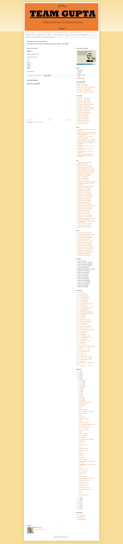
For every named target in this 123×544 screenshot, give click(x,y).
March (80, 397)
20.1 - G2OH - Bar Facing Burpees (85, 326)
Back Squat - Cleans (83, 469)
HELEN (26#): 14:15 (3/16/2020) (84, 194)
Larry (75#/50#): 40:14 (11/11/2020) (85, 136)
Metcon (80, 415)
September (81, 385)
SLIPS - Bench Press (83, 471)
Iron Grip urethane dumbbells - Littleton (87, 424)
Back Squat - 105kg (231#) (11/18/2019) (86, 109)
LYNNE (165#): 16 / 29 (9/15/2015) (85, 216)
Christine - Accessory (83, 433)
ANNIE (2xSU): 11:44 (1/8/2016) (84, 162)
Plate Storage (81, 454)
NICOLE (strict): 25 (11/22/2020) (84, 227)
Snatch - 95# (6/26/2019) (83, 84)
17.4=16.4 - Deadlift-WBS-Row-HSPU (85, 307)
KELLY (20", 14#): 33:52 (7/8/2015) (85, 215)
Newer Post (29, 119)
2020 (79, 499)
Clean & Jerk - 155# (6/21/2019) (84, 88)
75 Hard (80, 493)
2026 (79, 371)
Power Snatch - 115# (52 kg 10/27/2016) (86, 87)
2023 (79, 376)
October (81, 384)
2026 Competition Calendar (44, 32)
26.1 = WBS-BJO (81, 361)
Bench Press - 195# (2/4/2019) (84, 101)
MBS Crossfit (80, 517)
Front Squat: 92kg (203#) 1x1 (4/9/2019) (86, 234)
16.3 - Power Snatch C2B (83, 297)
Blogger (67, 537)
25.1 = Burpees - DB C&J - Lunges (85, 356)
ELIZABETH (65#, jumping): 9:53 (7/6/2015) (87, 181)
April (80, 395)
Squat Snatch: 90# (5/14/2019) (84, 255)
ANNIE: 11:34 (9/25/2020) (83, 164)
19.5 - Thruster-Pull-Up (82, 324)
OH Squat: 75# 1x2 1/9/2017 (84, 239)
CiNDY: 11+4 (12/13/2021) (83, 180)
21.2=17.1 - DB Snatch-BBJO (84, 336)
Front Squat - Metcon (83, 450)
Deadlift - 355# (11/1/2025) (83, 114)
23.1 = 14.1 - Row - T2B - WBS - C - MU (86, 345)
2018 (79, 503)
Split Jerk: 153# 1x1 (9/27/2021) (84, 250)
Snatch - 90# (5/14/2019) (83, 85)
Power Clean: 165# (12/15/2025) (84, 242)
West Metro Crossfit (82, 516)
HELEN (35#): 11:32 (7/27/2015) (84, 197)
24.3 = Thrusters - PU (82, 354)
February (81, 398)
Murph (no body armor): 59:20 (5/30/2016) (86, 141)
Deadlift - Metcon (82, 472)
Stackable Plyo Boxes (83, 404)
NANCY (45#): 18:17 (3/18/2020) (84, 225)
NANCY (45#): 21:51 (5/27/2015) (84, 223)
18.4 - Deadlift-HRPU (82, 315)
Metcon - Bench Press (83, 409)
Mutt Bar (80, 420)
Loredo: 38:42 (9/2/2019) (83, 138)
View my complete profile (39, 529)
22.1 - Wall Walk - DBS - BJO (84, 340)
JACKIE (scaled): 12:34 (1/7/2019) (85, 207)
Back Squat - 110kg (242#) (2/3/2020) (85, 107)
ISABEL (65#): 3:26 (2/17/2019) (84, 203)
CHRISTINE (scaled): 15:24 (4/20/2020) (86, 172)
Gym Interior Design (83, 413)
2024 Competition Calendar (76, 32)
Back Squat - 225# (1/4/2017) (84, 110)
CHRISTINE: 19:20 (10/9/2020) (84, 175)
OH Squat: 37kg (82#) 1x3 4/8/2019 (85, 237)
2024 (79, 375)
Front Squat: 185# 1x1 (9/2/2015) (84, 232)
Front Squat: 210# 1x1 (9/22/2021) (85, 236)
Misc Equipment (82, 406)
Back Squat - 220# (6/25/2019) (84, 112)
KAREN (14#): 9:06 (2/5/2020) (84, 211)
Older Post (69, 119)
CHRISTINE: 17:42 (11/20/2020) (84, 173)
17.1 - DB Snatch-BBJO (83, 302)
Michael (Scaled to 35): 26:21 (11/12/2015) (86, 139)
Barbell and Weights (83, 435)
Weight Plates (40, 34)
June (80, 391)
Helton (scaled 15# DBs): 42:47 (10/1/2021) (87, 132)
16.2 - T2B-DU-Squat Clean (83, 295)
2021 (79, 497)
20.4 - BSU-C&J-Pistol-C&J (83, 331)
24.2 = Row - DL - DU (82, 353)
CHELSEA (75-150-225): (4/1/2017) (85, 167)
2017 (79, 505)
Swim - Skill (81, 442)
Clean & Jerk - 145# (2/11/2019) (84, 90)
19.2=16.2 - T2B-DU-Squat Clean (85, 319)
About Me (33, 32)
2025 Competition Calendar (60, 32)
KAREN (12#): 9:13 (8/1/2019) (84, 210)
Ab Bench (81, 455)
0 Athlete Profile (81, 292)
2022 (79, 378)
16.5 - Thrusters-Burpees (83, 300)
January (81, 400)
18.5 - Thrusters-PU (82, 316)
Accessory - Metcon (83, 459)
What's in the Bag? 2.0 (90, 32)
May (80, 393)
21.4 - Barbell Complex (82, 339)
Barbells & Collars (30, 34)
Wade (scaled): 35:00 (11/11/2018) (85, 154)
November (81, 382)
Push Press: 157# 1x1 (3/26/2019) (85, 245)
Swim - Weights (82, 437)
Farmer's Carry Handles (84, 483)
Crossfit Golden (81, 514)
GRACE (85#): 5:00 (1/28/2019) (84, 187)
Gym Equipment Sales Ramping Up (86, 439)
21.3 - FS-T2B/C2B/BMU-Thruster (85, 337)
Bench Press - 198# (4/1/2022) (84, 99)
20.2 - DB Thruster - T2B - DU (84, 327)
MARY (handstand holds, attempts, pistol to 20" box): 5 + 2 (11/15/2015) (87, 219)
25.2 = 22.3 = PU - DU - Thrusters (85, 358)
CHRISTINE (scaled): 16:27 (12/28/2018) (86, 170)
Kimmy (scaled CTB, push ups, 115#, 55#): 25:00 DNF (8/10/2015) (87, 134)
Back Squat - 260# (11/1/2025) (84, 106)
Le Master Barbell (82, 476)
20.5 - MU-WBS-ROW (82, 332)
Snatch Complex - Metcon (84, 487)
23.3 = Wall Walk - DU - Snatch (84, 350)
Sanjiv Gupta (39, 527)
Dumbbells (48, 34)
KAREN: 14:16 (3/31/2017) (83, 213)
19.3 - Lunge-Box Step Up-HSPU (84, 321)
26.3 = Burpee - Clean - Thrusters (85, 365)
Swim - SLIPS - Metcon (83, 428)
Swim (80, 407)
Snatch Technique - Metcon (84, 426)
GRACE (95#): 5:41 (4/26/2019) (84, 189)
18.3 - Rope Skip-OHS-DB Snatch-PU (85, 313)
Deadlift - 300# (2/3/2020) (83, 118)
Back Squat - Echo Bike (84, 422)
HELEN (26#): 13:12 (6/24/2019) (84, 192)
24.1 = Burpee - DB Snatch (83, 351)
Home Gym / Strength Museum (85, 489)
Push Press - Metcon (83, 444)
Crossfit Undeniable (82, 519)
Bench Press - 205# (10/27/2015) (84, 97)
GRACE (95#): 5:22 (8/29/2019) (84, 191)
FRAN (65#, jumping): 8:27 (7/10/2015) (86, 186)
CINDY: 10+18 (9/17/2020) (83, 178)
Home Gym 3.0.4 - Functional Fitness (80, 34)
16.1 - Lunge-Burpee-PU (83, 294)
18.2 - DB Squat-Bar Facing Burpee (85, 311)
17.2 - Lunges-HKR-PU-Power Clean (85, 303)
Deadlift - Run (81, 441)
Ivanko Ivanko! (82, 457)
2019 (79, 501)
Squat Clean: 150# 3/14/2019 (84, 253)
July (80, 389)
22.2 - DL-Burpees (81, 342)
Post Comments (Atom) (38, 122)
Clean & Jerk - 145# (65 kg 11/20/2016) (86, 92)
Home (27, 32)
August (80, 387)
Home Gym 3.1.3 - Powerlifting (33, 37)
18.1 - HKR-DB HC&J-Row (83, 310)
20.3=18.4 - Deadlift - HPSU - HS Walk (86, 329)
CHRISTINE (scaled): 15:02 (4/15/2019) (86, 168)
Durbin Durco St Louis (83, 448)
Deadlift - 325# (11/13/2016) (83, 120)
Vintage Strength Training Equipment (86, 478)
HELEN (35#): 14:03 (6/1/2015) (84, 199)
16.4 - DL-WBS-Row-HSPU (83, 299)
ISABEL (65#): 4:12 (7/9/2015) (84, 202)
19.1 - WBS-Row (81, 318)
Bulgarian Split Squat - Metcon (85, 402)
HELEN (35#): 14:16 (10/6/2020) (84, 200)
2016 (79, 506)
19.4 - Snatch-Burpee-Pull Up (84, 323)
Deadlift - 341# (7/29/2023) (83, 117)
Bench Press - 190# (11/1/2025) (84, 102)
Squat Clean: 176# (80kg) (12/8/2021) (85, 252)
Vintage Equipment (58, 34)
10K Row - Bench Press (84, 430)
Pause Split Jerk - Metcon (84, 480)
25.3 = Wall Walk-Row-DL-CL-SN (84, 359)
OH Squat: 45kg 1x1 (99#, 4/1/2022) (85, 240)
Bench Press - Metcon (83, 495)
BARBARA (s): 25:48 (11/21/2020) (85, 165)
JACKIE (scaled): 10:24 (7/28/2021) (85, 208)
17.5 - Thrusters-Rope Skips (83, 308)
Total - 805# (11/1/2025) (83, 122)
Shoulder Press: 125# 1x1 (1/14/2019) (86, 247)
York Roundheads (82, 482)
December (81, 380)
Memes (67, 34)
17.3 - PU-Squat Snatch (83, 305)
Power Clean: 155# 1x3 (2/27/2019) (85, 244)
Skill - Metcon (81, 417)
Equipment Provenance (84, 418)
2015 (79, 508)
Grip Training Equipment (49, 37)
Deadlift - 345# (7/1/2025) (83, 115)
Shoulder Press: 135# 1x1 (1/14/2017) (86, 248)
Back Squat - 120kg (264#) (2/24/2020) (86, 104)
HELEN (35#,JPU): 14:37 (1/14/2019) (85, 195)
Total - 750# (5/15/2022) (83, 123)
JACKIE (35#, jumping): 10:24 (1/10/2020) (86, 205)
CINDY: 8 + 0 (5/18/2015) (83, 176)
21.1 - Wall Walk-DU (82, 334)
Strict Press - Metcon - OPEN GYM (86, 411)
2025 (79, 373)
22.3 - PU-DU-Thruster (82, 344)
